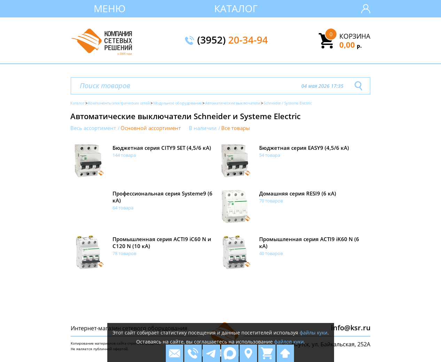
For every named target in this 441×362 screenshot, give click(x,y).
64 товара (123, 208)
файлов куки (289, 341)
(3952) (232, 40)
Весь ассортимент (93, 128)
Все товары (235, 128)
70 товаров (271, 201)
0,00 (350, 44)
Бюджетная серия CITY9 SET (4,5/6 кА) (162, 147)
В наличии (203, 128)
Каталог (236, 8)
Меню (109, 8)
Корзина (354, 36)
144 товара (124, 155)
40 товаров (271, 253)
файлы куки (313, 332)
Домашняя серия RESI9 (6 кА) (297, 193)
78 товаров (124, 253)
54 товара (269, 155)
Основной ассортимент (151, 128)
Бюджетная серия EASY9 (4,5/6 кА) (304, 147)
